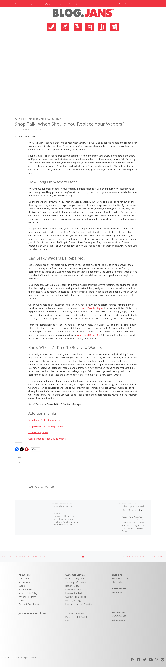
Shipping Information (76, 582)
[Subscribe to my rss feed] (132, 660)
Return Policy (72, 586)
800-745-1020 (119, 612)
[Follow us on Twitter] (144, 660)
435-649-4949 (119, 616)
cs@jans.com (118, 620)
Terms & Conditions (29, 604)
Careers (23, 600)
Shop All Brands (120, 578)
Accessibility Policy (28, 593)
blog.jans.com (13, 658)
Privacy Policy (25, 589)
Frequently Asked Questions (79, 604)
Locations (117, 592)
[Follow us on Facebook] (138, 660)
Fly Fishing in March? (65, 506)
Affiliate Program (27, 597)
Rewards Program (74, 578)
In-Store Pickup (73, 589)
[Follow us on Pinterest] (162, 660)
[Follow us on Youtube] (151, 660)
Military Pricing (73, 600)
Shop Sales (117, 582)
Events (22, 586)
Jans (19, 130)
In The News (25, 582)
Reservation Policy (74, 593)
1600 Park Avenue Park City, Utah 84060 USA (76, 617)
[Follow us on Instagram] (156, 660)
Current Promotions (75, 597)
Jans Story (24, 578)
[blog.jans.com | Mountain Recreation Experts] (83, 14)
